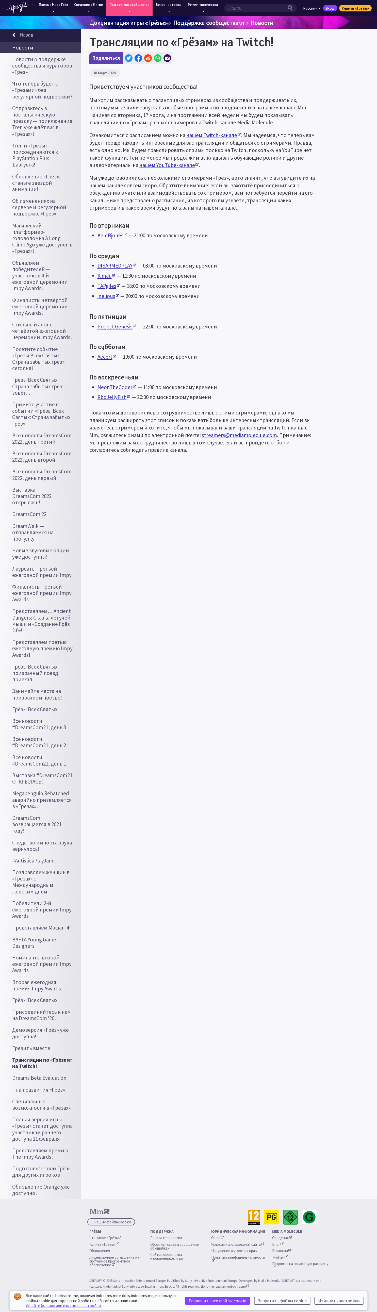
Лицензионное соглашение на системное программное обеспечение (114, 1261)
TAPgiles (108, 286)
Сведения (282, 1237)
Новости (262, 22)
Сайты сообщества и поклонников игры (167, 1256)
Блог (278, 1244)
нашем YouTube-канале (169, 165)
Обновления (100, 1250)
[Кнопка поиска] (291, 8)
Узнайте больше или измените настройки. (64, 1305)
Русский (312, 8)
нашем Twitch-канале (213, 135)
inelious (108, 296)
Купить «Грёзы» (355, 8)
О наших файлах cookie (111, 1221)
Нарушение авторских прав (234, 1250)
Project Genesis (116, 326)
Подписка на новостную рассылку (300, 1264)
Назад (22, 35)
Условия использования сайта (237, 1244)
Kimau (106, 275)
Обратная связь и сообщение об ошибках (175, 1246)
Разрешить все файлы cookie (217, 1301)
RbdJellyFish (113, 397)
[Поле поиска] (255, 8)
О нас (217, 1237)
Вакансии (281, 1250)
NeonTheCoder (116, 387)
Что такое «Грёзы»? (105, 1237)
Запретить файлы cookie (282, 1301)
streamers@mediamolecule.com (239, 435)
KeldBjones (112, 235)
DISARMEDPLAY (116, 265)
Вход (330, 8)
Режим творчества (166, 1237)
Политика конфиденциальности (238, 1258)
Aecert (106, 356)
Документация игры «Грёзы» (128, 22)
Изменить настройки (339, 1301)
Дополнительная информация (225, 1286)
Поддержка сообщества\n (208, 22)
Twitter (280, 1257)
